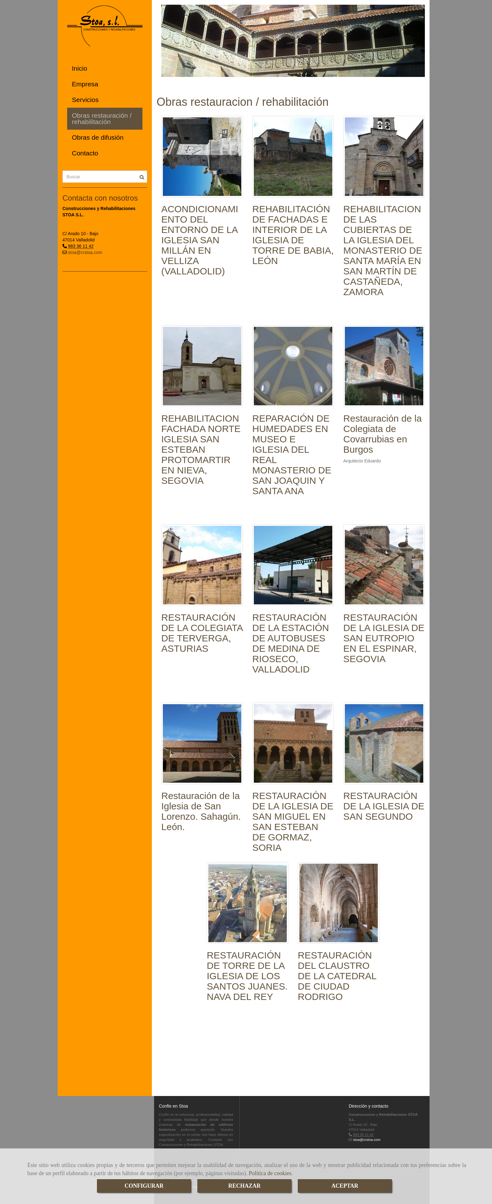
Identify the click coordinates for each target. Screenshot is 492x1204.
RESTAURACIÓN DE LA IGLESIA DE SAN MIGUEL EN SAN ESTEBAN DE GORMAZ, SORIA (292, 822)
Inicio (79, 68)
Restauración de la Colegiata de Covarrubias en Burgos (382, 434)
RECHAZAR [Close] (244, 1186)
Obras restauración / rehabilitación (101, 118)
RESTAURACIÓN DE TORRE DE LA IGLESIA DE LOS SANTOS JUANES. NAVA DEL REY (247, 976)
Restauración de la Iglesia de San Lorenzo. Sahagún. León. (201, 811)
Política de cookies (270, 1173)
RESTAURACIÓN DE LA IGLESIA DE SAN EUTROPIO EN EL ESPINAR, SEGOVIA (383, 638)
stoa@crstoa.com (85, 252)
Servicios (85, 99)
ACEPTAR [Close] (344, 1186)
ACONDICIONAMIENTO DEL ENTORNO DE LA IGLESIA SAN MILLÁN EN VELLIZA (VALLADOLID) (199, 240)
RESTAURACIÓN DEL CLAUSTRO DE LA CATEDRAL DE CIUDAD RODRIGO (337, 976)
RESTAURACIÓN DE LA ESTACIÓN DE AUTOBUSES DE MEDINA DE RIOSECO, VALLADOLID (290, 643)
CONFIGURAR (144, 1186)
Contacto (85, 153)
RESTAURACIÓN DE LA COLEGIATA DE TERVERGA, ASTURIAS (202, 633)
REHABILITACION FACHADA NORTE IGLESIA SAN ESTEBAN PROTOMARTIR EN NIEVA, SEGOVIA (201, 449)
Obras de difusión (98, 137)
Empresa (85, 84)
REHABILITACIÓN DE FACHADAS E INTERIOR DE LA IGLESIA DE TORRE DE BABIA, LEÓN (293, 235)
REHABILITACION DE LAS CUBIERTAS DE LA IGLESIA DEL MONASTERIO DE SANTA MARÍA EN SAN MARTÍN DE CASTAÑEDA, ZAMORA (382, 250)
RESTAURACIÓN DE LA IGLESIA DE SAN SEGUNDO (383, 806)
